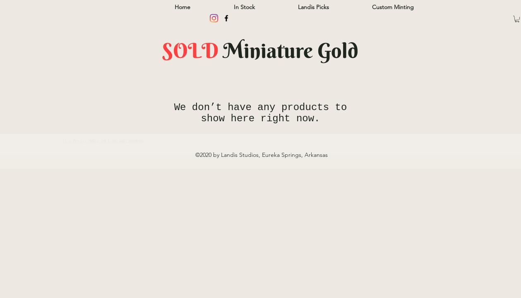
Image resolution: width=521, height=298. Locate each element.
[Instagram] (214, 18)
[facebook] (226, 18)
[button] (517, 19)
